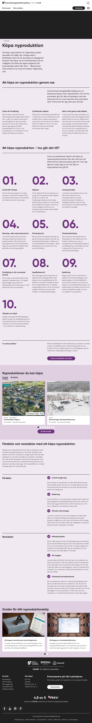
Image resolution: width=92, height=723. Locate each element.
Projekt (5, 377)
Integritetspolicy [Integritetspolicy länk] (19, 719)
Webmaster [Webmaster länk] (57, 719)
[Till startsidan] (21, 3)
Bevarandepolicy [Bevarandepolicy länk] (30, 719)
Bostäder (14, 377)
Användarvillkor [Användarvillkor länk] (42, 719)
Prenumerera (55, 687)
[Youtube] (10, 708)
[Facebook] (4, 708)
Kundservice (6, 679)
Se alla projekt (46, 431)
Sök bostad (6, 8)
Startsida (7, 41)
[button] (88, 8)
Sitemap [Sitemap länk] (64, 719)
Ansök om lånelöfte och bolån (61, 358)
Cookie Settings (73, 719)
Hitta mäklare (7, 682)
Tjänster (27, 682)
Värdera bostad (7, 689)
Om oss (27, 679)
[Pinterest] (20, 708)
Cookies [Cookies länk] (50, 719)
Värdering (78, 8)
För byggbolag (7, 684)
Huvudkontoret (7, 686)
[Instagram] (15, 708)
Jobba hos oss (30, 686)
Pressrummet (29, 684)
